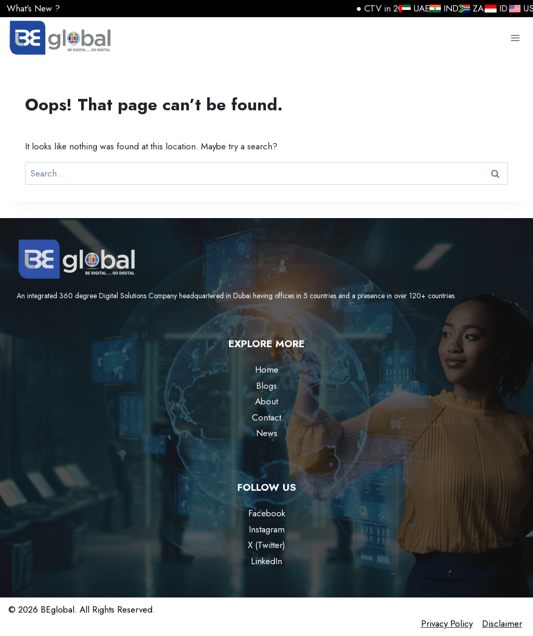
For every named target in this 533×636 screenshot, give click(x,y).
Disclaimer (502, 623)
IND (440, 8)
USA (520, 8)
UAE (410, 8)
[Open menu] (515, 38)
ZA (468, 8)
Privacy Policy (447, 623)
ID (493, 8)
